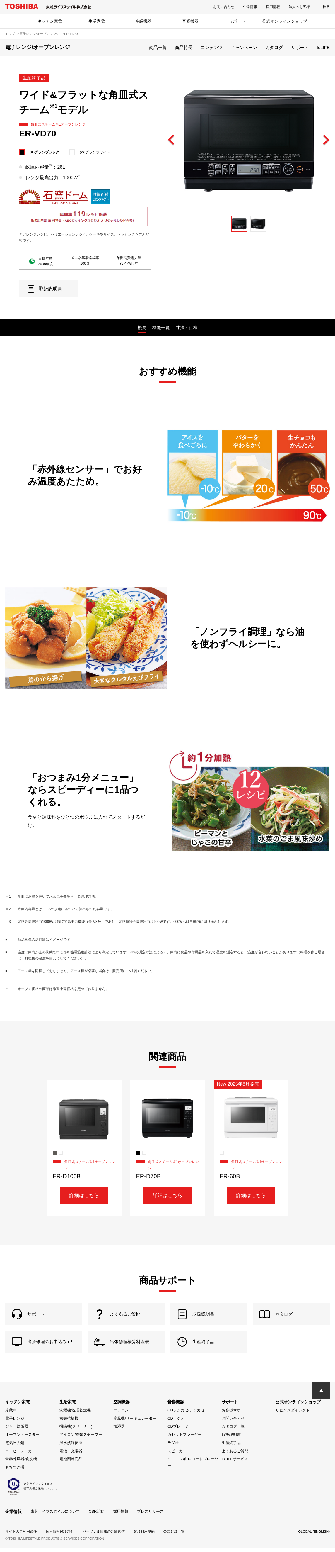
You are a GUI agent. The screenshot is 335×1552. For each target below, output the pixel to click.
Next (326, 140)
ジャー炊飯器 (16, 1431)
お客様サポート (235, 1414)
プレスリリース (150, 1516)
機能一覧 (161, 327)
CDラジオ (176, 1423)
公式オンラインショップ (284, 21)
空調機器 (143, 21)
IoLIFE (323, 47)
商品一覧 (158, 47)
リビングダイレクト (293, 1414)
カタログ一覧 (233, 1431)
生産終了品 (231, 1447)
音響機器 (190, 21)
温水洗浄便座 (70, 1447)
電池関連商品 (70, 1463)
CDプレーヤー (180, 1431)
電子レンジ (14, 1423)
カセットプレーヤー (185, 1439)
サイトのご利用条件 (21, 1536)
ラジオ (173, 1447)
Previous (171, 140)
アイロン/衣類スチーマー (80, 1439)
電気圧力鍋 (14, 1447)
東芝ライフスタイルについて (55, 1516)
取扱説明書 (231, 1439)
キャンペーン (244, 47)
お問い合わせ (223, 7)
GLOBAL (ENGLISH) (313, 1536)
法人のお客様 (299, 7)
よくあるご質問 (235, 1455)
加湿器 (119, 1431)
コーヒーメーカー (20, 1455)
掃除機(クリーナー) (76, 1431)
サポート (237, 21)
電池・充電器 (70, 1455)
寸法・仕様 (187, 327)
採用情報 (273, 7)
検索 (326, 7)
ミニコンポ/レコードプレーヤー (193, 1466)
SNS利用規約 (144, 1536)
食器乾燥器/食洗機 (21, 1463)
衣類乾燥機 (68, 1423)
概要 (142, 327)
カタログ (274, 47)
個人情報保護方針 (60, 1536)
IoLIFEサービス (235, 1463)
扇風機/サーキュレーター (134, 1423)
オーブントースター (22, 1439)
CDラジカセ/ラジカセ (186, 1414)
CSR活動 (96, 1516)
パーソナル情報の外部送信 (104, 1536)
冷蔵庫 (11, 1414)
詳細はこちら (84, 1196)
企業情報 (250, 7)
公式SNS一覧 (174, 1536)
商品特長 (183, 47)
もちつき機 (14, 1471)
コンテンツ (212, 47)
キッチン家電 (49, 21)
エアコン (121, 1414)
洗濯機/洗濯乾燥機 (75, 1414)
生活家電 (96, 21)
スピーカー (177, 1455)
